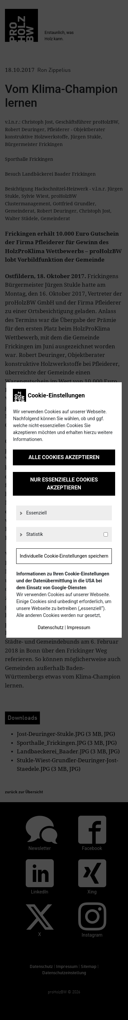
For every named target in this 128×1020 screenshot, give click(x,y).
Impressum (78, 627)
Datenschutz (51, 627)
